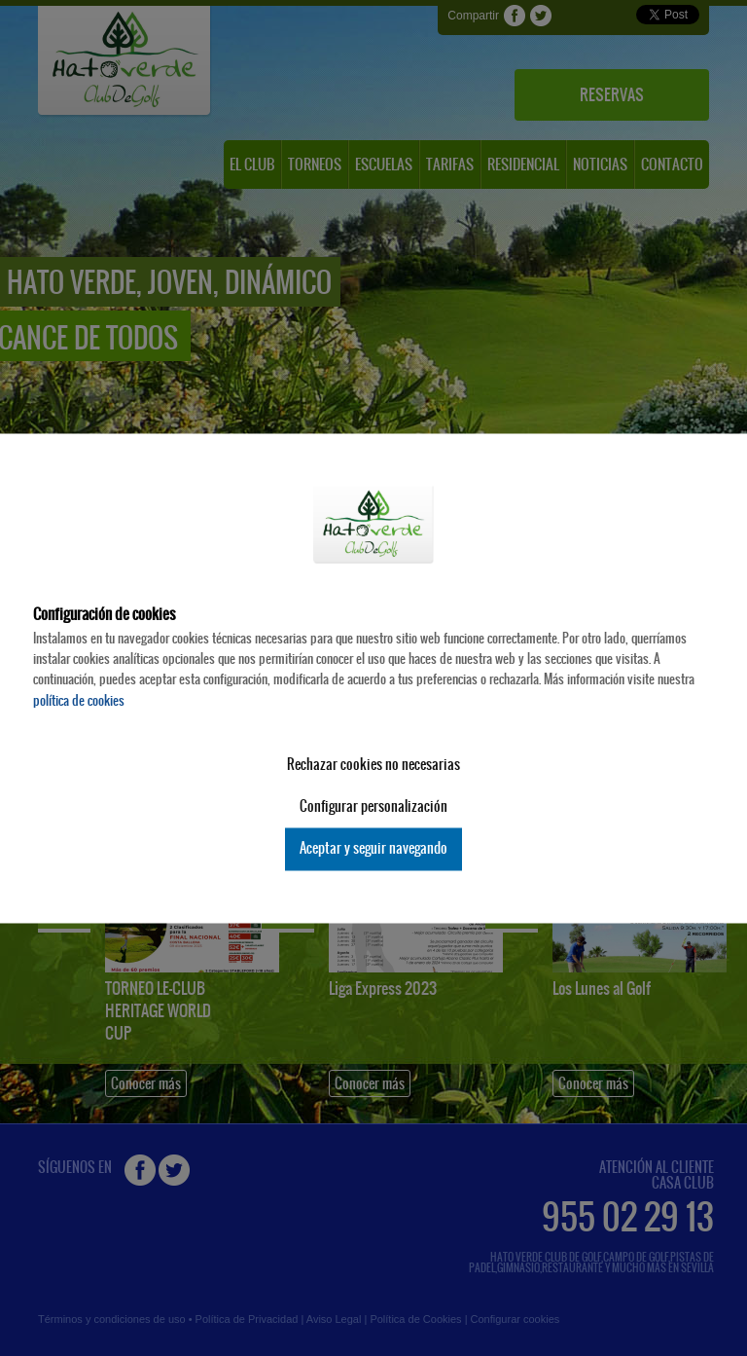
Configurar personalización (373, 807)
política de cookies (78, 700)
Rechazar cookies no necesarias (373, 765)
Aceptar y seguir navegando (373, 849)
